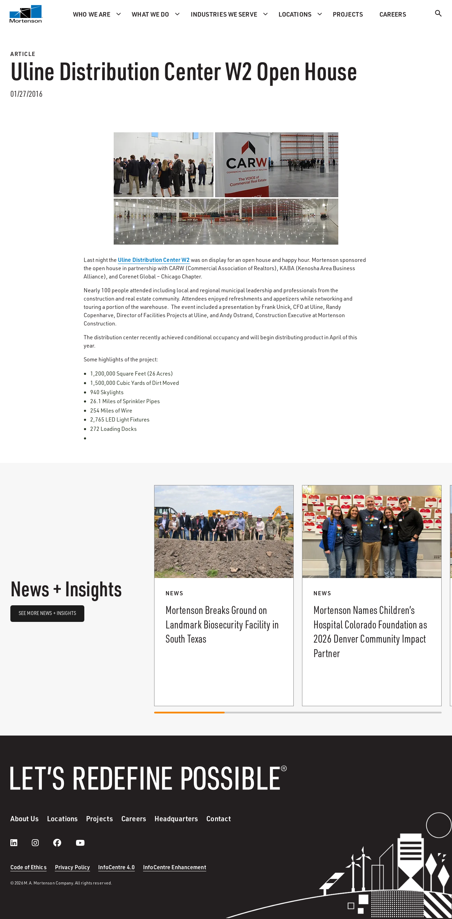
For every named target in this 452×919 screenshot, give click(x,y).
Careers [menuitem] (392, 14)
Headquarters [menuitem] (176, 818)
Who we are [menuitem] (91, 14)
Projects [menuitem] (348, 14)
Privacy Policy (72, 867)
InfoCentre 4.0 (116, 867)
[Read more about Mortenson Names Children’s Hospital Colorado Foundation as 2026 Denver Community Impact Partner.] (371, 595)
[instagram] (42, 842)
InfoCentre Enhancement (174, 867)
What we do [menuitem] (150, 14)
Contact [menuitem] (218, 818)
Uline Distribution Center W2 (154, 259)
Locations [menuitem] (295, 14)
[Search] (438, 14)
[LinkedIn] (20, 842)
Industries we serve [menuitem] (224, 14)
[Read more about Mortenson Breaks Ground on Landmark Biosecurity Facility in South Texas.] (223, 595)
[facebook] (64, 842)
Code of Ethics (28, 867)
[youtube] (80, 842)
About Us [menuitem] (24, 818)
